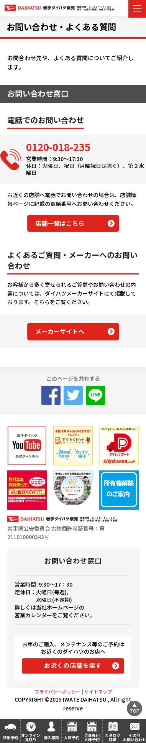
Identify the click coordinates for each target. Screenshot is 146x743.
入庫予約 (71, 737)
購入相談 (51, 737)
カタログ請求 (112, 737)
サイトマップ (98, 691)
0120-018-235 (58, 147)
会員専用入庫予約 (92, 737)
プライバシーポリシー (57, 691)
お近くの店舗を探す (73, 665)
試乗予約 (10, 737)
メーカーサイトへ (59, 331)
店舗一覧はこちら (59, 223)
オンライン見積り (30, 737)
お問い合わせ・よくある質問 (61, 26)
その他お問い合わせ (134, 737)
